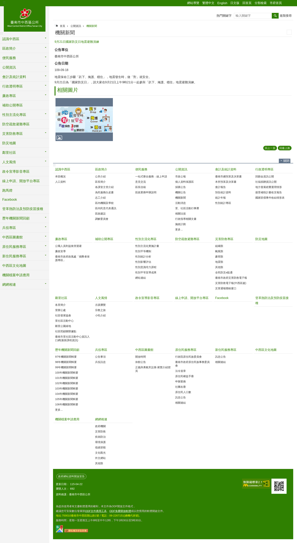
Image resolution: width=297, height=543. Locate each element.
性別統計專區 (223, 202)
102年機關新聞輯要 (66, 383)
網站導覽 (193, 3)
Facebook (9, 199)
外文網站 (100, 458)
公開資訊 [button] (9, 67)
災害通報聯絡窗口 (225, 288)
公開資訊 (75, 25)
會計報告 (220, 187)
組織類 (219, 245)
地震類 (219, 261)
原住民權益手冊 (184, 376)
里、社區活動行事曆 (187, 208)
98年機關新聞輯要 (66, 362)
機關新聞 (91, 25)
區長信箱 (140, 187)
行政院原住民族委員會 (188, 356)
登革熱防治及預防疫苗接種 (22, 209)
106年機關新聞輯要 (66, 404)
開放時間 (140, 356)
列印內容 (289, 32)
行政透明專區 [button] (12, 86)
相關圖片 (67, 90)
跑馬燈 (7, 190)
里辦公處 (60, 310)
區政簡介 (101, 169)
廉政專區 (61, 239)
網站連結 (140, 277)
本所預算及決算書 (225, 181)
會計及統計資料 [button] (14, 77)
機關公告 (180, 192)
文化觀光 (100, 452)
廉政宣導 (60, 251)
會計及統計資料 (225, 169)
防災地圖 (9, 143)
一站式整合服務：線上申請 (151, 176)
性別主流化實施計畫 (147, 245)
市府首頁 (276, 3)
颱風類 (219, 251)
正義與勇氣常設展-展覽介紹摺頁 (153, 369)
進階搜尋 (286, 15)
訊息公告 (180, 397)
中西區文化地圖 (14, 266)
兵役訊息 (100, 362)
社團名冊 (180, 386)
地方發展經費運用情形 (268, 187)
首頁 (62, 25)
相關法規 (180, 213)
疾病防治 (100, 436)
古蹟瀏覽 (100, 304)
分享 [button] (286, 3)
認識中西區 (62, 169)
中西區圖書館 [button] (12, 237)
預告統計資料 (223, 192)
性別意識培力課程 (145, 267)
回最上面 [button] (284, 148)
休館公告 (140, 362)
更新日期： (62, 484)
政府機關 (100, 426)
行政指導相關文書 (185, 218)
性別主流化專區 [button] (14, 115)
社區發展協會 (63, 315)
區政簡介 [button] (9, 48)
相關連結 (180, 402)
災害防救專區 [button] (12, 134)
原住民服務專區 (185, 349)
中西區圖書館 (144, 349)
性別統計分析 (143, 256)
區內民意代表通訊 (105, 208)
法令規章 (180, 370)
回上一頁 (270, 148)
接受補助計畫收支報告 (268, 192)
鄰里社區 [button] (9, 152)
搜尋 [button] (275, 16)
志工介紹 (100, 197)
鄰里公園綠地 (63, 326)
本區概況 (60, 176)
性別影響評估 (143, 261)
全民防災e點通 (224, 272)
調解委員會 (101, 218)
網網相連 (101, 419)
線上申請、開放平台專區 (21, 181)
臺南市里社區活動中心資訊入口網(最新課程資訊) (72, 338)
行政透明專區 (264, 169)
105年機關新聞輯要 (66, 399)
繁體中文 (208, 3)
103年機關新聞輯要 (66, 388)
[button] (84, 119)
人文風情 (101, 298)
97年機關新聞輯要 (66, 356)
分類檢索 (261, 3)
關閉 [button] (286, 160)
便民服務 (141, 169)
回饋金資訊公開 (264, 176)
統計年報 (220, 197)
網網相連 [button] (9, 284)
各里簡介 (60, 304)
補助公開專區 (12, 105)
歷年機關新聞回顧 (67, 349)
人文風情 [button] (9, 162)
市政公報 (180, 176)
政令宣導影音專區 (16, 171)
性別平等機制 (143, 251)
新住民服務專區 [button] (14, 256)
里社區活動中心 (64, 320)
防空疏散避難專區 (16, 124)
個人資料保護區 (184, 181)
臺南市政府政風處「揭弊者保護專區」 (72, 258)
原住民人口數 (183, 392)
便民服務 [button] (9, 58)
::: (4, 2)
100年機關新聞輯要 (66, 372)
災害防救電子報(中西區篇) (230, 283)
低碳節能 (100, 447)
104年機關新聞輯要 (66, 393)
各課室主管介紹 (104, 187)
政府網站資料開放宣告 (71, 476)
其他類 (219, 267)
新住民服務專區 (225, 349)
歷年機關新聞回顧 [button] (16, 218)
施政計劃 (180, 224)
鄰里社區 (61, 298)
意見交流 (140, 181)
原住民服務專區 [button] (14, 247)
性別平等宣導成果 (145, 272)
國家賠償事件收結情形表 (269, 197)
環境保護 (100, 442)
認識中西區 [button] (10, 39)
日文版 (234, 3)
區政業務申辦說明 (145, 192)
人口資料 (60, 181)
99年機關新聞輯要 (66, 367)
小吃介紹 (100, 315)
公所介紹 (100, 176)
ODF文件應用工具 (96, 511)
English (222, 3)
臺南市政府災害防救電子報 (231, 277)
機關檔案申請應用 (16, 275)
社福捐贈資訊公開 (266, 181)
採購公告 (180, 187)
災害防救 (100, 431)
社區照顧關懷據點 (65, 331)
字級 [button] (292, 3)
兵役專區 (101, 349)
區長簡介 (100, 181)
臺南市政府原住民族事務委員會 (192, 363)
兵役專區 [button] (9, 228)
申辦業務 (180, 381)
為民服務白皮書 (104, 192)
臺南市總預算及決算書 (228, 176)
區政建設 (100, 213)
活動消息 (180, 202)
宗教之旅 (100, 310)
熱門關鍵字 (224, 15)
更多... (179, 229)
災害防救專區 (224, 239)
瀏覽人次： (62, 488)
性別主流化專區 (145, 239)
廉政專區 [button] (9, 96)
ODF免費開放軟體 (120, 511)
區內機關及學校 (104, 202)
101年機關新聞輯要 (66, 377)
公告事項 (100, 356)
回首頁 (247, 3)
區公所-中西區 (24, 18)
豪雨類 (219, 256)
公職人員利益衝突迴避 (68, 245)
